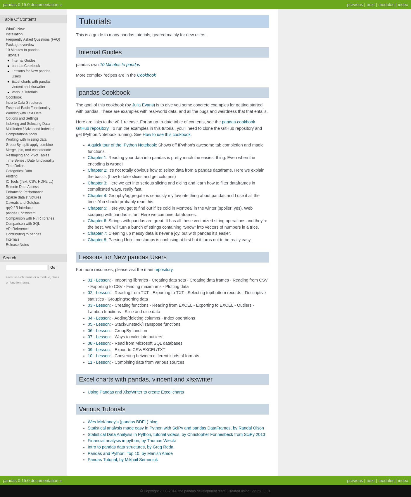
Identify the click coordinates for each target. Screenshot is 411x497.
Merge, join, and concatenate (28, 150)
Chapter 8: (97, 239)
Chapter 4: (97, 195)
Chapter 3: (97, 183)
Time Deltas (15, 166)
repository (163, 269)
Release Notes (17, 245)
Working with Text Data (24, 113)
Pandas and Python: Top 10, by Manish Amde (130, 453)
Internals (12, 239)
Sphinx (256, 491)
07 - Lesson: (99, 336)
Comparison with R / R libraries (30, 218)
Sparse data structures (23, 197)
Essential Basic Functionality (28, 108)
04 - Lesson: (99, 318)
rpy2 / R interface (19, 208)
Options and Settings (22, 118)
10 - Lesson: (99, 355)
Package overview (20, 45)
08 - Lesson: (99, 343)
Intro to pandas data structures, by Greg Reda (130, 447)
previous (355, 4)
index (403, 4)
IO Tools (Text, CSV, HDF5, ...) (29, 182)
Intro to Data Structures (24, 103)
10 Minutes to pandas (22, 50)
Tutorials (12, 55)
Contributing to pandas (23, 234)
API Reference (17, 229)
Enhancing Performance (25, 192)
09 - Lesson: (99, 349)
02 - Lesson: (99, 292)
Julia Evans (143, 105)
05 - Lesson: (99, 324)
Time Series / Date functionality (30, 160)
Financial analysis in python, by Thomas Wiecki (132, 440)
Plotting (12, 176)
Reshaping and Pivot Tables (27, 155)
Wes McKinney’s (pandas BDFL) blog (123, 422)
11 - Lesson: (99, 362)
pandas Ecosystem (20, 213)
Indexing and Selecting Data (28, 124)
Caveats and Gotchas (22, 203)
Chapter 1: (97, 157)
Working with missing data (26, 139)
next (370, 4)
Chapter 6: (97, 220)
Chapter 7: (97, 233)
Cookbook (14, 97)
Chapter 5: (97, 208)
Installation (14, 34)
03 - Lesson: (99, 305)
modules (386, 4)
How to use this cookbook (167, 134)
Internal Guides (23, 60)
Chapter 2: (97, 170)
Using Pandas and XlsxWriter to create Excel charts (136, 392)
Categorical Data (19, 171)
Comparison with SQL (23, 224)
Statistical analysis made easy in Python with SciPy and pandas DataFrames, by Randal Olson (176, 428)
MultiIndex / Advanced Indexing (30, 129)
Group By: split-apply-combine (29, 145)
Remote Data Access (22, 187)
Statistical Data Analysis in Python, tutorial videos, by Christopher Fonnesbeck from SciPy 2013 (176, 434)
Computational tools (21, 134)
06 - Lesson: (99, 330)
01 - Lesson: (99, 280)
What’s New (15, 29)
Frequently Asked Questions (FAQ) (33, 39)
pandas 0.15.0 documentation (30, 4)
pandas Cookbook (26, 66)
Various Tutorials (24, 92)
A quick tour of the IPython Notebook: (122, 145)
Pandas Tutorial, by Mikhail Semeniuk (123, 459)
